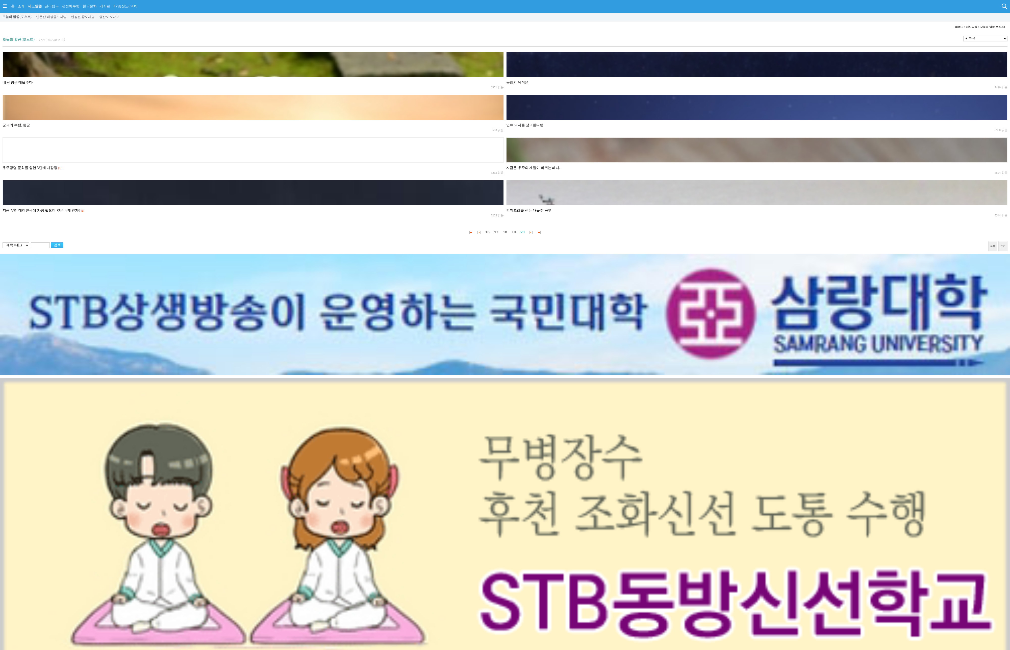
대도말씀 (35, 6)
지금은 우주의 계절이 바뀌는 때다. (533, 168)
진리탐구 (52, 6)
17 (496, 232)
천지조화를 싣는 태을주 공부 (528, 210)
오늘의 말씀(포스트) (17, 17)
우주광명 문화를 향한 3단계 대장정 (30, 168)
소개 (21, 6)
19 (514, 232)
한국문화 (90, 6)
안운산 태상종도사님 (51, 17)
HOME (959, 26)
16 (487, 232)
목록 (992, 246)
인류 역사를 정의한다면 (524, 125)
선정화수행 (71, 6)
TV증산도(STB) (125, 6)
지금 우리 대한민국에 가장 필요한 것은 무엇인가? (41, 210)
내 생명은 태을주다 (18, 82)
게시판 (105, 6)
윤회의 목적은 (517, 82)
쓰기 (1002, 246)
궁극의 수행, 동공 (16, 125)
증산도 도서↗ (109, 17)
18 (505, 232)
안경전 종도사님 (83, 17)
